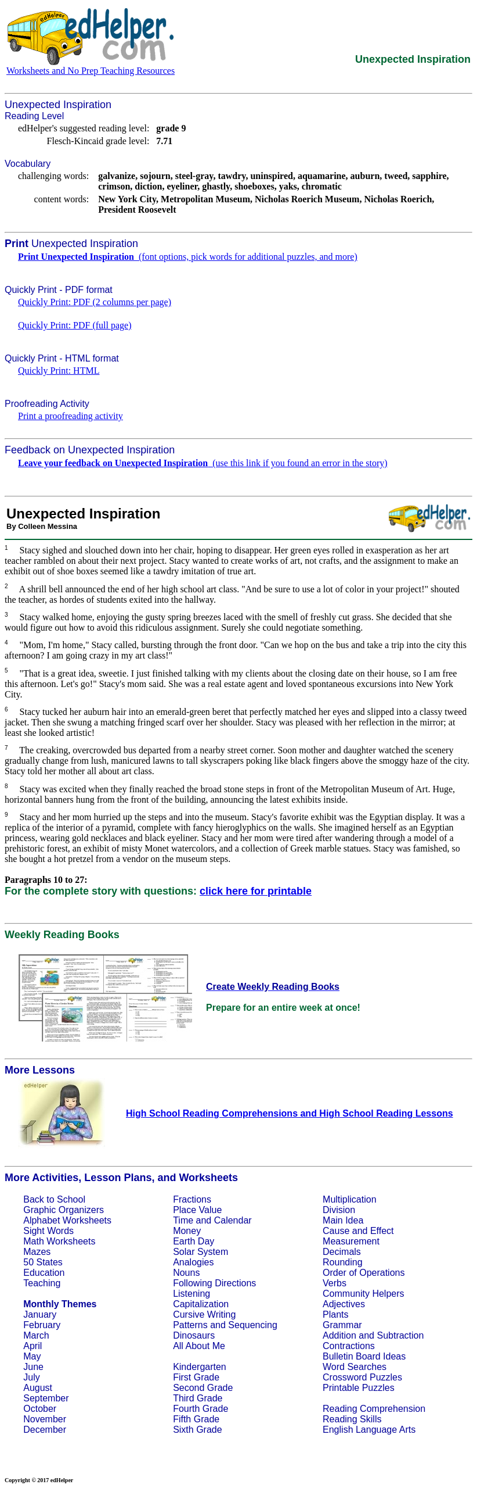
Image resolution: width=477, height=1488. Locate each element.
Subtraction (400, 1335)
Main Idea (343, 1220)
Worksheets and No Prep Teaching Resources (90, 71)
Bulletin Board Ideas (364, 1356)
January (39, 1314)
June (33, 1367)
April (32, 1346)
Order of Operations (363, 1273)
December (44, 1430)
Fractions (192, 1199)
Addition (339, 1335)
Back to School (54, 1199)
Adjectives (344, 1304)
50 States (43, 1262)
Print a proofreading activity (70, 416)
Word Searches (354, 1367)
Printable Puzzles (359, 1388)
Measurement (351, 1241)
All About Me (199, 1346)
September (45, 1398)
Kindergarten (199, 1367)
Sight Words (48, 1231)
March (36, 1335)
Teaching (41, 1283)
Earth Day (193, 1241)
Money (187, 1231)
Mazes (36, 1252)
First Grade (196, 1377)
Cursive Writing (204, 1314)
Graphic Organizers (63, 1210)
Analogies (193, 1262)
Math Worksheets (59, 1241)
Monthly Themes (59, 1304)
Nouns (186, 1273)
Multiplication (349, 1199)
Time (183, 1220)
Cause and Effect (358, 1231)
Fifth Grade (196, 1419)
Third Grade (197, 1398)
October (39, 1409)
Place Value (197, 1210)
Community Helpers (363, 1294)
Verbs (334, 1283)
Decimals (342, 1252)
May (32, 1356)
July (31, 1377)
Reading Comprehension (374, 1409)
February (41, 1325)
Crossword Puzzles (362, 1377)
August (37, 1388)
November (44, 1419)
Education (43, 1273)
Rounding (343, 1262)
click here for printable (256, 891)
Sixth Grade (197, 1430)
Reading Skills (352, 1419)
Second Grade (203, 1388)
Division (339, 1210)
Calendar (233, 1220)
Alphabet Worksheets (67, 1220)
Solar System (200, 1252)
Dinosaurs (194, 1335)
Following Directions (214, 1283)
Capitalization (201, 1304)
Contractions (349, 1346)
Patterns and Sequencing (225, 1325)
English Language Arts (369, 1430)
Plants (335, 1314)
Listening (191, 1294)
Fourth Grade (200, 1409)
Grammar (342, 1325)
